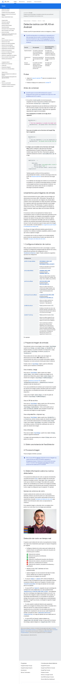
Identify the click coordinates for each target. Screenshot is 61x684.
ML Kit (7, 2)
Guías (3, 6)
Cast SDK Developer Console (47, 677)
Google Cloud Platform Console (48, 667)
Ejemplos (29, 1)
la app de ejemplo (36, 78)
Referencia (22, 1)
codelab (47, 82)
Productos (34, 20)
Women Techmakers (25, 672)
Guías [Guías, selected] (15, 1)
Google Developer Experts (26, 667)
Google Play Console (45, 670)
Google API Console (45, 665)
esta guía (46, 38)
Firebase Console (45, 672)
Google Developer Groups (26, 665)
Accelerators (24, 670)
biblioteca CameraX (33, 380)
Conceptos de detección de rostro (36, 239)
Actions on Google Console (47, 674)
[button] (9, 14)
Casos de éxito (37, 1)
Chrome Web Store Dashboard (48, 679)
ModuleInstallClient (36, 176)
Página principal (27, 20)
